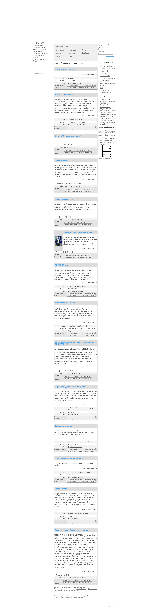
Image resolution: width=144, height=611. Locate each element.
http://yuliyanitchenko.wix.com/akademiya (76, 577)
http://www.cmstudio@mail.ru (76, 477)
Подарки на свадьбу (39, 61)
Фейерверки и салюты (107, 101)
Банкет (71, 56)
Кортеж (58, 56)
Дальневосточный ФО (107, 83)
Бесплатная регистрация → (106, 158)
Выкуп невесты (38, 51)
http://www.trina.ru (73, 414)
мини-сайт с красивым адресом (106, 133)
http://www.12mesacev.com (72, 373)
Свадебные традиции (40, 53)
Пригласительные (106, 99)
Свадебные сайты (110, 607)
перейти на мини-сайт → (89, 74)
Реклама (93, 607)
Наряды (84, 50)
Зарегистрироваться (111, 57)
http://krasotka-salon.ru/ (75, 447)
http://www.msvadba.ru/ (74, 331)
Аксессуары (72, 50)
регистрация (108, 130)
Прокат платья (105, 103)
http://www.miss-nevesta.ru (72, 186)
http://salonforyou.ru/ (74, 519)
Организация (60, 50)
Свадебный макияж (107, 105)
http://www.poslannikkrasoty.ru (73, 219)
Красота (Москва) (81, 589)
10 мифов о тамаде (107, 116)
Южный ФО (104, 71)
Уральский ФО (105, 76)
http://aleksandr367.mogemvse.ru (77, 124)
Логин (101, 47)
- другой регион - (106, 92)
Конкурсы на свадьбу (40, 49)
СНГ (101, 88)
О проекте (101, 607)
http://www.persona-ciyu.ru (75, 291)
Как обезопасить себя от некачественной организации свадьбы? (108, 112)
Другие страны (105, 90)
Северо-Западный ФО (108, 68)
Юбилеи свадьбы (38, 59)
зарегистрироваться (60, 597)
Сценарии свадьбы (39, 45)
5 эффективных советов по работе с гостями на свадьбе (108, 122)
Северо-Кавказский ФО (108, 78)
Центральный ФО (106, 66)
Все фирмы (85, 53)
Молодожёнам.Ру (34, 19)
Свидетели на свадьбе (108, 118)
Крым (102, 85)
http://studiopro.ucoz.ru (71, 147)
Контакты (86, 607)
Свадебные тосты (39, 47)
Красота (58, 53)
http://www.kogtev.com (74, 83)
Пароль (101, 51)
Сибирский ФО (105, 80)
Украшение (72, 53)
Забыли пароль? (110, 56)
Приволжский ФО (106, 73)
